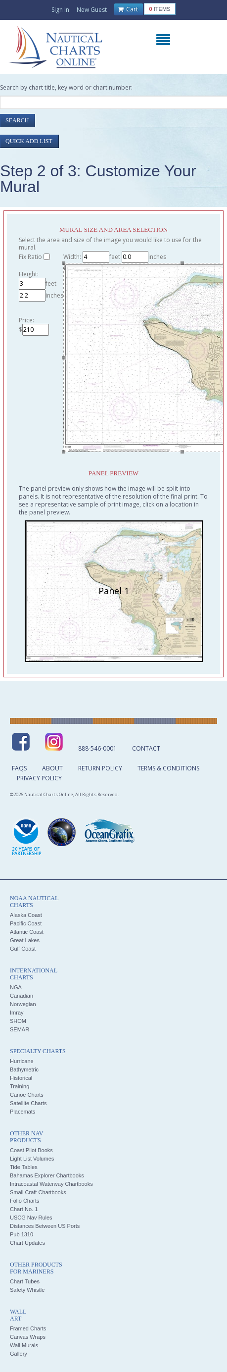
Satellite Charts (28, 1103)
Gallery (18, 1354)
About (52, 768)
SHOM (18, 1021)
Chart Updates (27, 1243)
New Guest (92, 9)
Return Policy (100, 768)
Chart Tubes (25, 1281)
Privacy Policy (39, 778)
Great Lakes (25, 940)
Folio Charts (24, 1201)
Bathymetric (24, 1069)
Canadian (21, 996)
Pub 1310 (21, 1234)
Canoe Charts (27, 1095)
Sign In (60, 9)
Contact (146, 748)
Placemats (22, 1112)
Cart (128, 9)
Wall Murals (24, 1345)
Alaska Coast (26, 915)
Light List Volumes (32, 1159)
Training (19, 1086)
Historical (21, 1078)
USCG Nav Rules (31, 1217)
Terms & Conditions (168, 768)
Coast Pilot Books (31, 1150)
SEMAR (19, 1029)
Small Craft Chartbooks (38, 1192)
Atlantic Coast (27, 932)
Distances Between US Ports (45, 1226)
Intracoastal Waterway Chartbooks (51, 1184)
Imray (17, 1013)
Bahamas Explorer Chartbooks (47, 1175)
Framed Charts (28, 1328)
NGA (16, 987)
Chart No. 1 (24, 1209)
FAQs (19, 768)
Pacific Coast (26, 923)
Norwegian (23, 1004)
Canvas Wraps (27, 1337)
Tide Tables (24, 1167)
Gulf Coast (23, 949)
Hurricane (22, 1061)
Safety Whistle (27, 1290)
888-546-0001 (97, 748)
